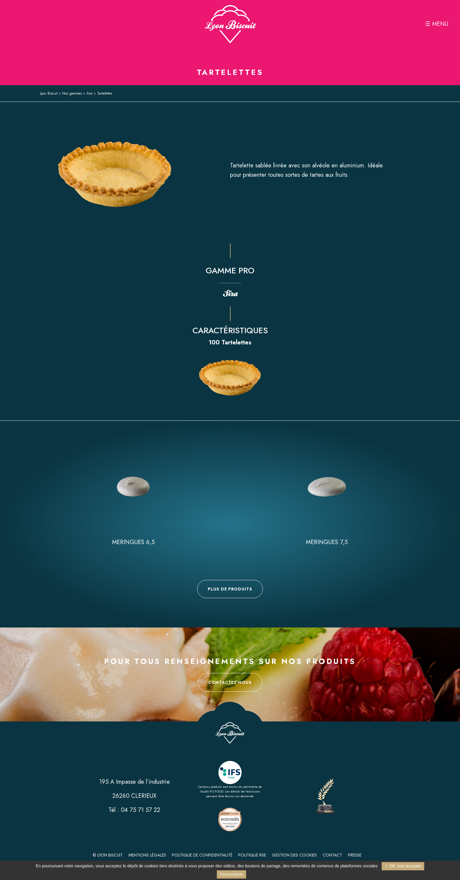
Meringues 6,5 (133, 542)
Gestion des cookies (294, 855)
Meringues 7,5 (327, 542)
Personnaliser (231, 874)
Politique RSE (252, 855)
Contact (332, 855)
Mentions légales (147, 855)
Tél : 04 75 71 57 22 (134, 810)
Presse (354, 855)
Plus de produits (230, 589)
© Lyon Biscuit (108, 855)
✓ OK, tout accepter (403, 866)
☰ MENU (436, 24)
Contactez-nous (230, 682)
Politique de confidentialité (202, 855)
